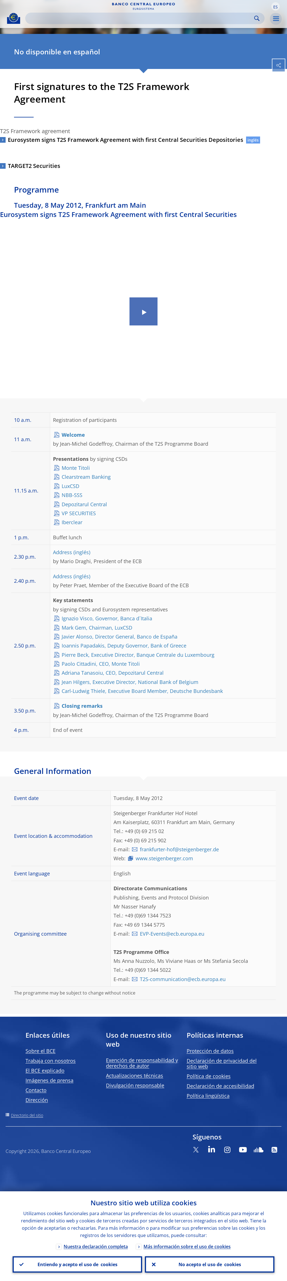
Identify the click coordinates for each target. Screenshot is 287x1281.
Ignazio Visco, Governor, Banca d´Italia (107, 618)
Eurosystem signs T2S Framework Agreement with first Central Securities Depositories (125, 140)
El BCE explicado (45, 1070)
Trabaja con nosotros (51, 1060)
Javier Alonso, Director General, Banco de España (119, 636)
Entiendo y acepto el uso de (77, 1264)
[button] (275, 6)
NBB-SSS (72, 495)
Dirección (37, 1100)
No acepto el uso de (210, 1264)
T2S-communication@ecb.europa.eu (183, 979)
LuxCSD (70, 486)
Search (256, 18)
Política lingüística (208, 1095)
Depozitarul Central (84, 504)
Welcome (73, 434)
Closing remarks (82, 705)
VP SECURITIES (79, 513)
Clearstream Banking (86, 476)
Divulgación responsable (135, 1085)
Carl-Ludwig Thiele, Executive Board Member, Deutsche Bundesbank (142, 691)
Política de (209, 1076)
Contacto (36, 1090)
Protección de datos (210, 1051)
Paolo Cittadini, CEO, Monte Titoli (101, 663)
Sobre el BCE (40, 1051)
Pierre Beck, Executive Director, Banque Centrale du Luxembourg (138, 654)
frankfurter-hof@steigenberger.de (179, 849)
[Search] (140, 18)
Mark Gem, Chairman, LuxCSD (97, 627)
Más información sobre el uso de (187, 1246)
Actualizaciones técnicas (134, 1075)
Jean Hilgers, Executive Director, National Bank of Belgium (130, 682)
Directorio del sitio (27, 1115)
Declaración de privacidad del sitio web (222, 1063)
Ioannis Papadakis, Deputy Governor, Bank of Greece (124, 645)
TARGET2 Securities (34, 166)
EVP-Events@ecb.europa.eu (172, 933)
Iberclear (72, 522)
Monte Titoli (76, 467)
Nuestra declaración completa (96, 1246)
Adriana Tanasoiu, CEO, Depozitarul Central (113, 672)
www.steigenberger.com (164, 858)
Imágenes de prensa (49, 1080)
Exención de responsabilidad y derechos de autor (142, 1063)
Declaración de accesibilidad (220, 1086)
